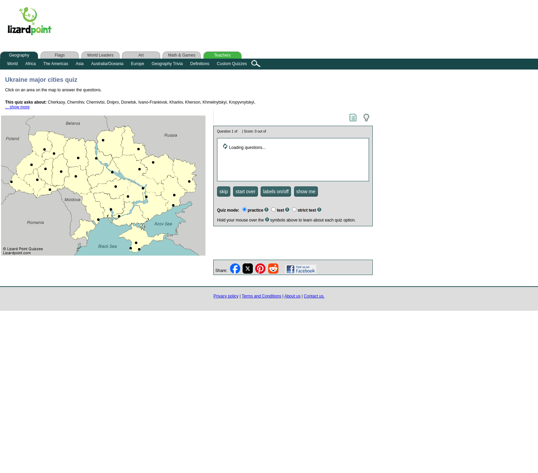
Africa (30, 63)
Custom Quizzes (232, 63)
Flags (60, 55)
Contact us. (314, 296)
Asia (79, 63)
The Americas (55, 63)
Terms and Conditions (261, 296)
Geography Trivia (167, 63)
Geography (19, 55)
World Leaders (100, 55)
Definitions (199, 63)
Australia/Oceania (107, 63)
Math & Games (181, 55)
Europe (137, 63)
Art (140, 55)
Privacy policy (226, 296)
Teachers (222, 55)
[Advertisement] (194, 22)
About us (293, 296)
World (12, 63)
